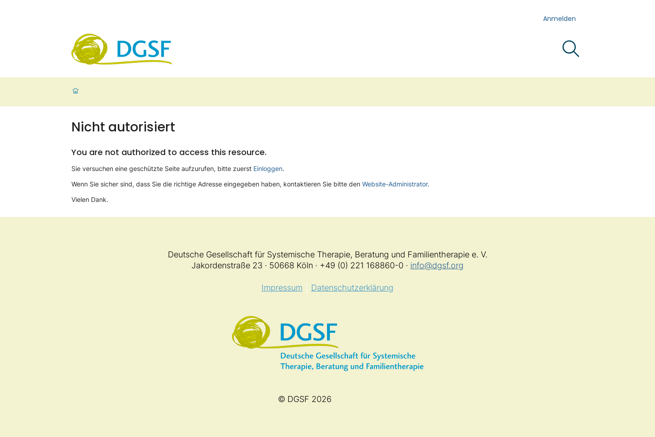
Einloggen (267, 168)
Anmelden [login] (559, 19)
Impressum (282, 287)
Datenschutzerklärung (352, 287)
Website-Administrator (395, 184)
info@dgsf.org (437, 265)
